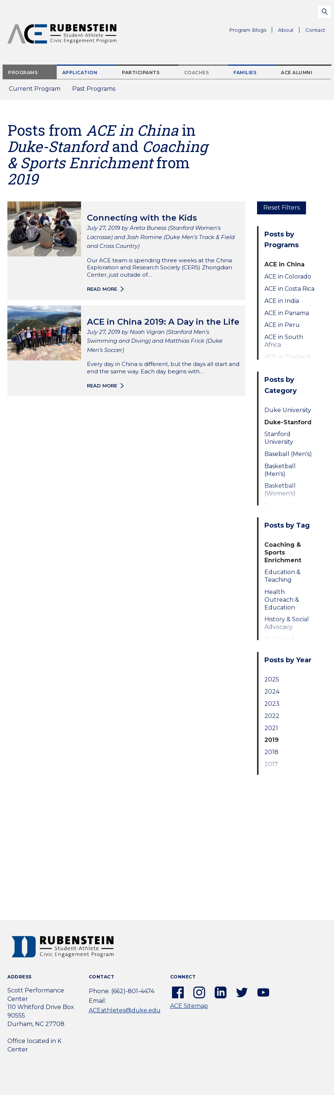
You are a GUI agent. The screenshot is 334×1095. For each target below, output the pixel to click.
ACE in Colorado (287, 276)
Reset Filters (281, 207)
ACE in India (281, 300)
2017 (271, 764)
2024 (271, 691)
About (288, 31)
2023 (271, 703)
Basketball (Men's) (280, 470)
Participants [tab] (140, 72)
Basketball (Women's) (280, 489)
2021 (271, 728)
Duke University (287, 410)
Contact (315, 30)
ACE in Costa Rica (289, 288)
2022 (271, 715)
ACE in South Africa (283, 341)
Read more (102, 289)
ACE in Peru (282, 324)
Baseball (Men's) (288, 453)
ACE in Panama (286, 313)
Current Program (34, 88)
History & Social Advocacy (286, 623)
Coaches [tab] (196, 72)
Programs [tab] (23, 72)
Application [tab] (80, 72)
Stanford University (278, 438)
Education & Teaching (282, 576)
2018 (271, 752)
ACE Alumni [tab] (296, 72)
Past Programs (96, 91)
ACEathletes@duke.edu (125, 1010)
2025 (271, 679)
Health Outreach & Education (281, 599)
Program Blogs (247, 30)
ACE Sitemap (189, 1005)
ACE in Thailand (287, 356)
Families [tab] (244, 72)
